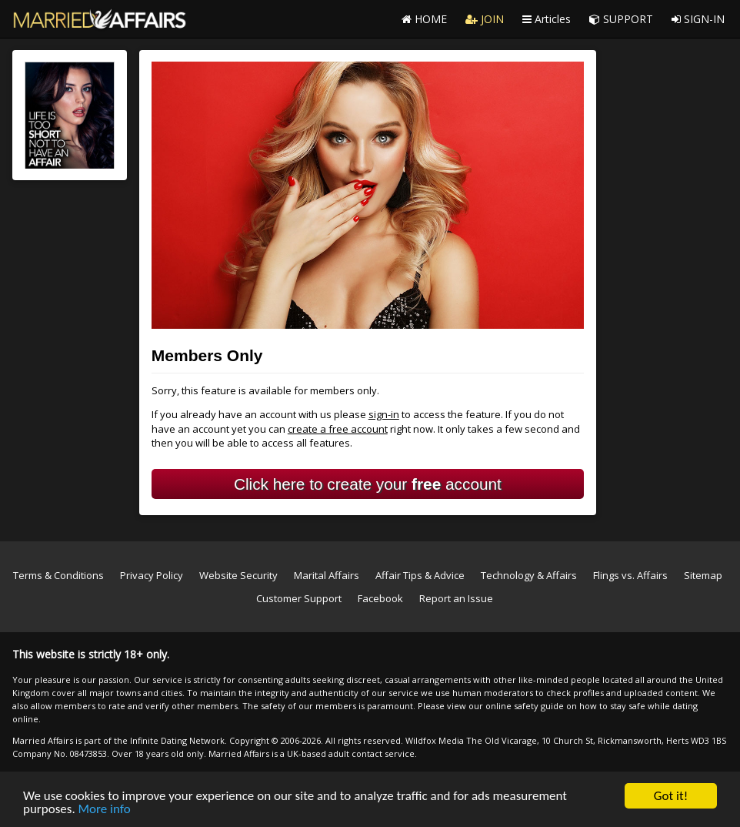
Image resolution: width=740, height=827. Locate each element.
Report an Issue (456, 598)
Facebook (380, 598)
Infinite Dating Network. (178, 740)
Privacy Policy (151, 575)
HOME (424, 19)
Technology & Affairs (529, 575)
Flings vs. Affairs (630, 575)
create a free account (338, 429)
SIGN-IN (698, 19)
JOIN (484, 19)
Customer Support (299, 598)
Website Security (238, 575)
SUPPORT (621, 19)
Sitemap (703, 575)
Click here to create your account (368, 484)
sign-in (383, 414)
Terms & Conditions (58, 575)
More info (104, 810)
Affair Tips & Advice (420, 575)
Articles (546, 19)
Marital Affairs (326, 575)
